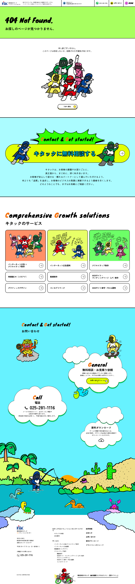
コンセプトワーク (62, 562)
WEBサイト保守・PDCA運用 (65, 560)
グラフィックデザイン (63, 558)
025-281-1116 (43, 407)
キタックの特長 (59, 533)
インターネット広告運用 (61, 546)
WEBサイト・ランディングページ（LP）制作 (70, 556)
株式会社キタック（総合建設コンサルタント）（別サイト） (97, 575)
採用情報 (89, 529)
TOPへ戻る (67, 107)
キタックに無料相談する (64, 153)
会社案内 (57, 536)
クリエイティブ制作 (60, 551)
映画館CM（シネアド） (61, 549)
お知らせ (89, 533)
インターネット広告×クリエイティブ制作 (66, 544)
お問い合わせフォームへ (97, 381)
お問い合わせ (90, 537)
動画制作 (59, 554)
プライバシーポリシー (94, 545)
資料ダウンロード (92, 541)
